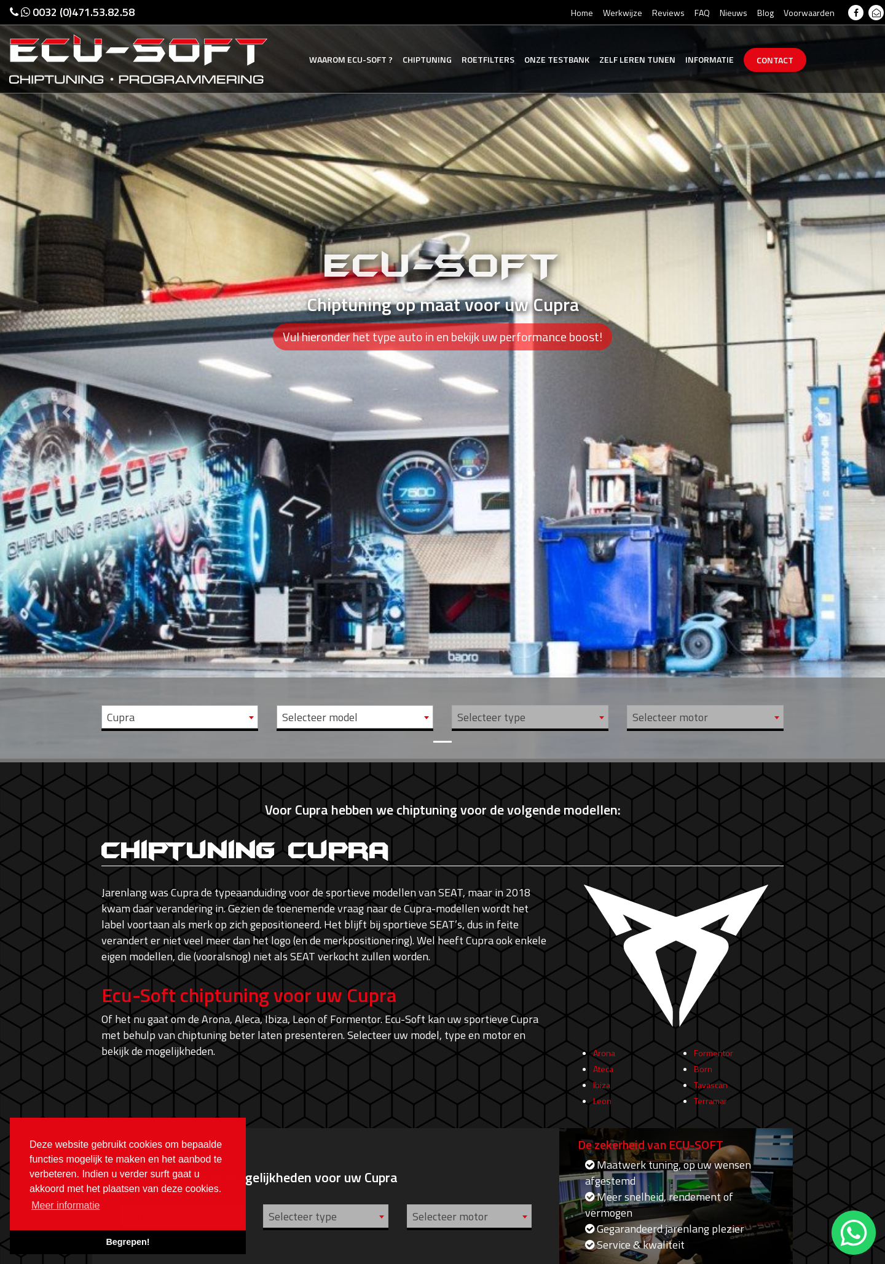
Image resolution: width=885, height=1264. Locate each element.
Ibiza (601, 1096)
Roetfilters (488, 59)
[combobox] (179, 717)
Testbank (556, 59)
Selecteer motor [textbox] (670, 717)
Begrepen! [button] (127, 1242)
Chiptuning (427, 59)
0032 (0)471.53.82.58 (72, 12)
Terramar (710, 1112)
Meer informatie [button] (65, 1205)
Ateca (603, 1080)
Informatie (709, 59)
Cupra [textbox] (121, 717)
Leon (602, 1112)
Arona (604, 1064)
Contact (775, 59)
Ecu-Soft (351, 59)
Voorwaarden (809, 12)
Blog (765, 12)
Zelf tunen (637, 59)
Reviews (668, 12)
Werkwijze (622, 12)
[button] (66, 379)
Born (703, 1080)
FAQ (702, 12)
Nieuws (733, 12)
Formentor (713, 1064)
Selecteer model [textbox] (320, 717)
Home (582, 12)
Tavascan (711, 1096)
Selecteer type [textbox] (491, 717)
